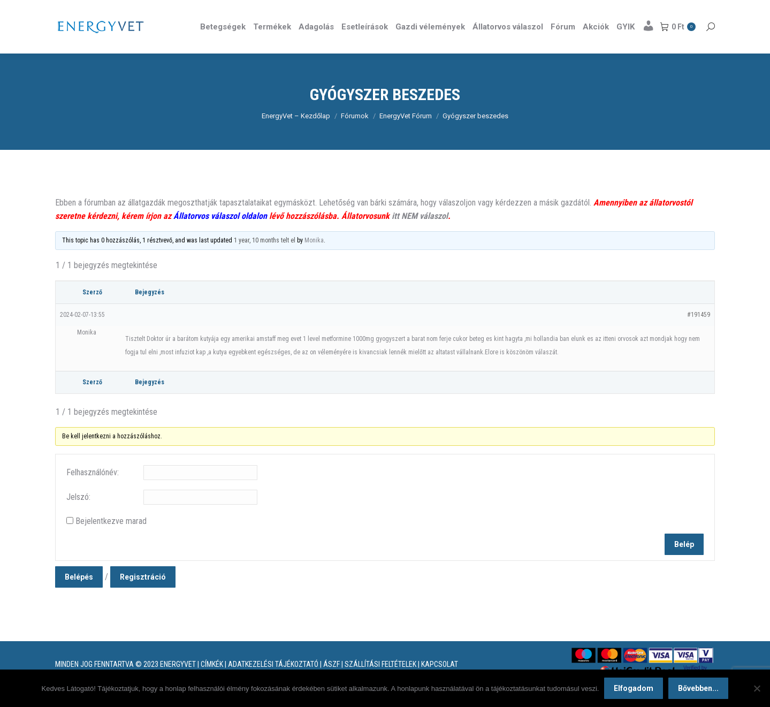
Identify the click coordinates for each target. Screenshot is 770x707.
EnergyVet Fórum (405, 135)
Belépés (79, 596)
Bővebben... (698, 688)
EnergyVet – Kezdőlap (296, 135)
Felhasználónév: (92, 491)
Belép (684, 563)
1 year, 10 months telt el (264, 259)
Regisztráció (143, 596)
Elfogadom (633, 688)
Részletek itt (687, 9)
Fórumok (355, 135)
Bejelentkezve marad (111, 540)
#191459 (698, 334)
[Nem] (756, 688)
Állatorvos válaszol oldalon (220, 235)
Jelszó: (78, 516)
